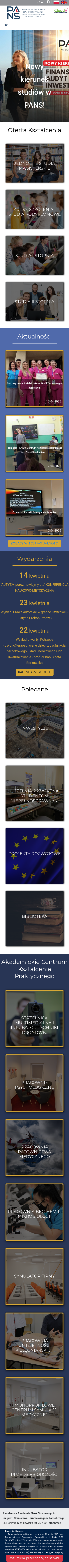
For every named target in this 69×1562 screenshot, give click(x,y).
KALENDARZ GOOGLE (34, 672)
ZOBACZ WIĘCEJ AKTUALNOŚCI (35, 543)
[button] (5, 76)
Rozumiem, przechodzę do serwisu (34, 1558)
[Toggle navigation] (6, 25)
